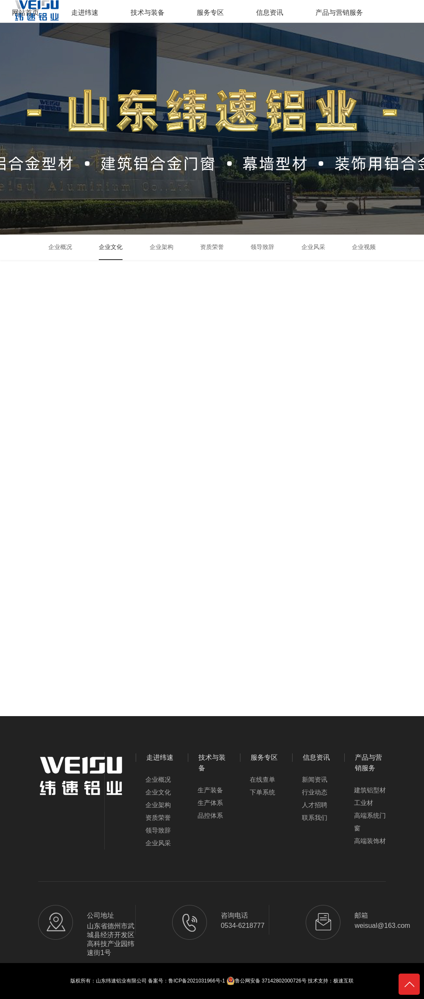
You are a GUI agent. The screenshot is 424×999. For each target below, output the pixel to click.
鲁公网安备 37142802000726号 (266, 981)
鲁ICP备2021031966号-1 (196, 981)
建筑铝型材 (370, 790)
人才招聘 (314, 804)
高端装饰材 (370, 840)
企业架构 (158, 804)
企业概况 (158, 779)
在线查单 (262, 779)
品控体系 (210, 815)
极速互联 (343, 981)
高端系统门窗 (370, 822)
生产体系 (210, 802)
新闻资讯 (314, 779)
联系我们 (314, 817)
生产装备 (210, 790)
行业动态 (314, 792)
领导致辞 (158, 830)
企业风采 (158, 843)
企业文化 (158, 792)
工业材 (363, 802)
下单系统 (262, 792)
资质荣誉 (158, 817)
